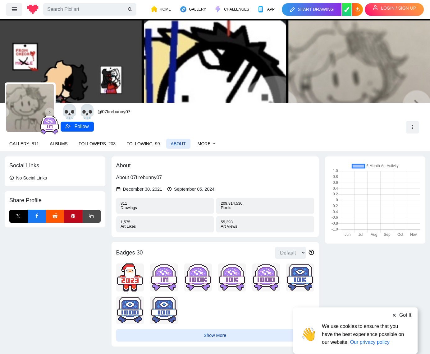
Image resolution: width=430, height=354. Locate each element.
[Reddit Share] (55, 216)
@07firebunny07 (114, 111)
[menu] (14, 9)
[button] (357, 9)
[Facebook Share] (37, 216)
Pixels (265, 205)
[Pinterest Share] (73, 216)
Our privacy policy (370, 330)
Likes (165, 224)
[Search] (89, 9)
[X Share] (18, 216)
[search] (130, 9)
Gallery (24, 143)
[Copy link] (91, 216)
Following (143, 143)
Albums (59, 143)
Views (265, 224)
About (178, 143)
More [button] (205, 143)
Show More (215, 335)
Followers (97, 143)
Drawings (165, 205)
